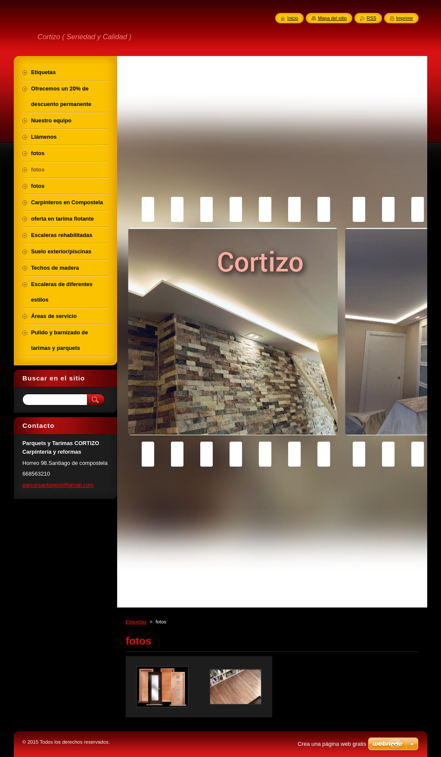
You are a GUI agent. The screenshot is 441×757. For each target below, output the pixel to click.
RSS (371, 18)
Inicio (292, 18)
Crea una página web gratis (332, 744)
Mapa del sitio (332, 18)
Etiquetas (136, 621)
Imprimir (404, 18)
